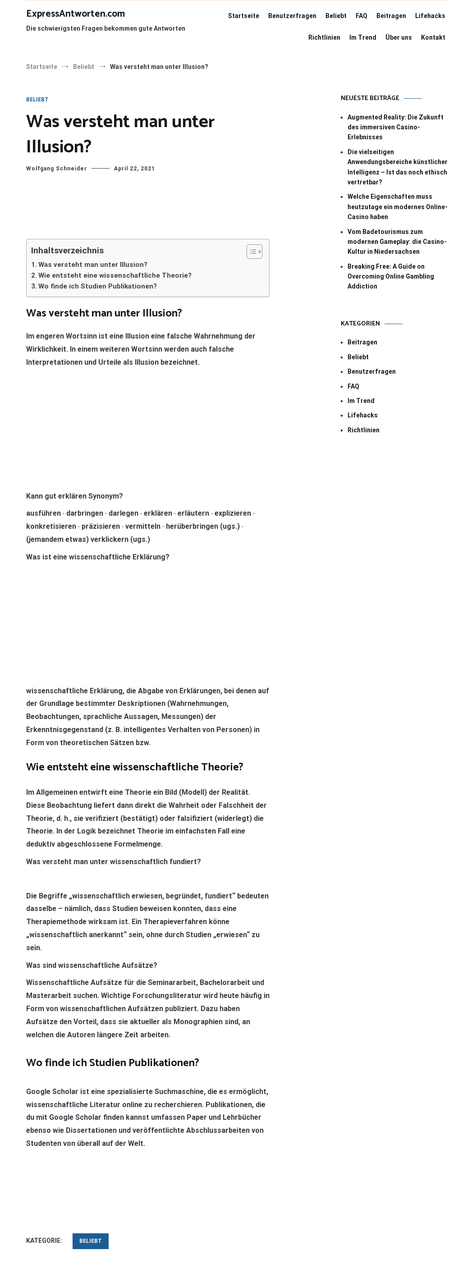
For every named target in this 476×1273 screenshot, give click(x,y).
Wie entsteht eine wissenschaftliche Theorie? (115, 275)
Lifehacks (430, 15)
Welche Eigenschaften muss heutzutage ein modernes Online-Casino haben (398, 206)
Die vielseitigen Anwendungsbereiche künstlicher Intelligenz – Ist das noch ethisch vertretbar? (398, 167)
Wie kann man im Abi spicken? (209, 1130)
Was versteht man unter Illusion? (92, 265)
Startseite (243, 15)
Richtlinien (324, 37)
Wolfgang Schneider (56, 168)
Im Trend (362, 37)
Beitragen (391, 15)
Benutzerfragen (292, 15)
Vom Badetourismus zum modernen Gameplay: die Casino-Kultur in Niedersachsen (397, 242)
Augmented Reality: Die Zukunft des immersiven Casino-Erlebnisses (396, 127)
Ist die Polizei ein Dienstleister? (87, 1130)
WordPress (358, 1225)
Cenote (248, 1225)
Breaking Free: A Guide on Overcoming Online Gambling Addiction (391, 276)
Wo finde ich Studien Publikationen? (97, 286)
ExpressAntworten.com (75, 14)
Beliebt (336, 15)
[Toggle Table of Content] (250, 251)
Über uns (398, 37)
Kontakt (433, 37)
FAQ (361, 15)
